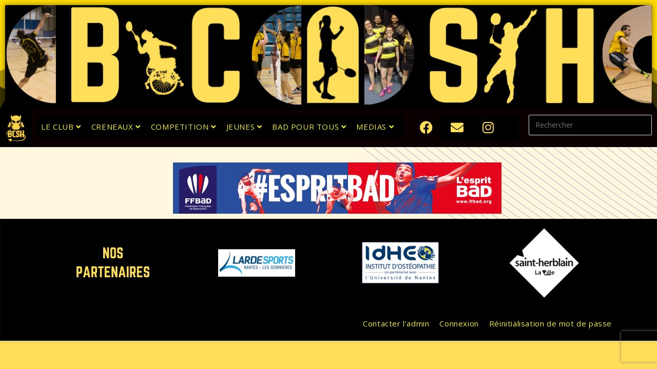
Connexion (458, 323)
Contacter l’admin (396, 323)
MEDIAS (375, 126)
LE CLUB (61, 126)
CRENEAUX (116, 126)
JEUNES (244, 126)
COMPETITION (183, 126)
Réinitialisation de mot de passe (550, 323)
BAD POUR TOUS (309, 126)
